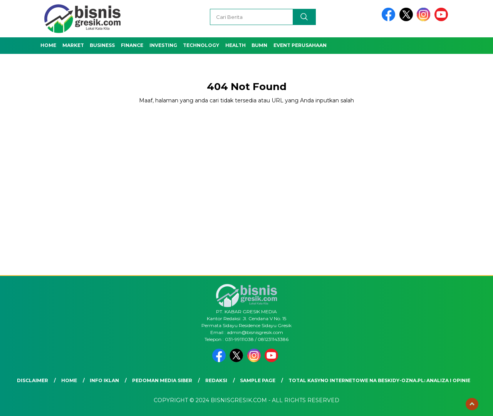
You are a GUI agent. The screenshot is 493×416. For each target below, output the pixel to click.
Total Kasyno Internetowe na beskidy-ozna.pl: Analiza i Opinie (379, 380)
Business (102, 45)
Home (48, 45)
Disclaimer (32, 380)
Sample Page (257, 380)
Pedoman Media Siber (162, 380)
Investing (163, 45)
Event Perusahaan (300, 45)
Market (73, 45)
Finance (132, 45)
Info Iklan (104, 380)
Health (235, 45)
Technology (201, 45)
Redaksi (216, 380)
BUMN (259, 45)
